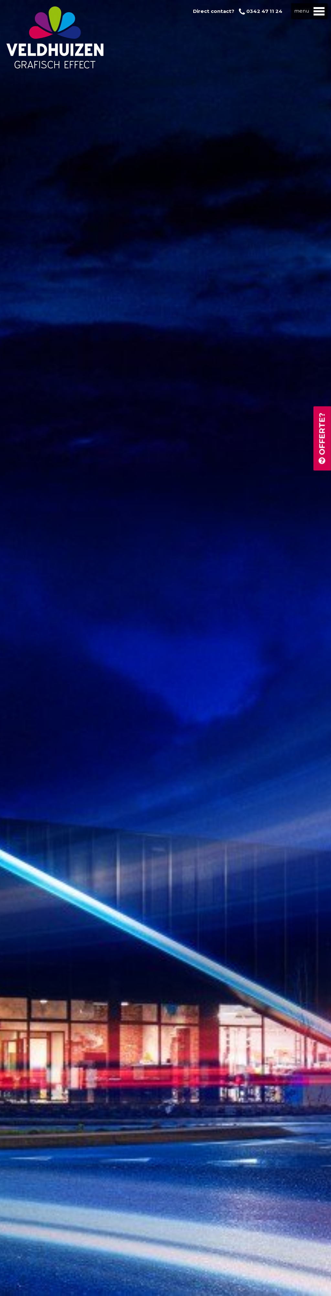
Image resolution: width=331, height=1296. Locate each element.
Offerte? (322, 439)
